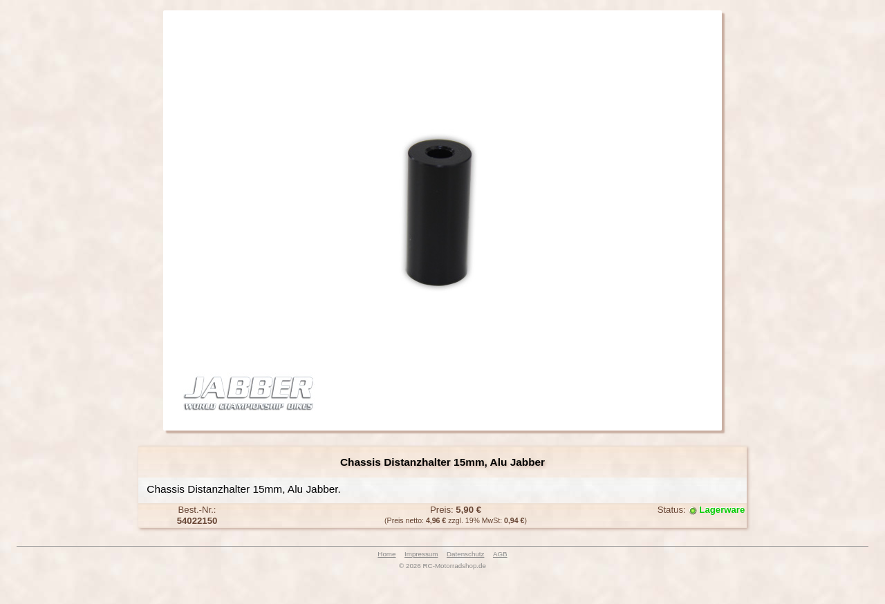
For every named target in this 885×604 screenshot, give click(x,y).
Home (386, 554)
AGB (500, 554)
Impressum (421, 554)
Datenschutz (465, 554)
